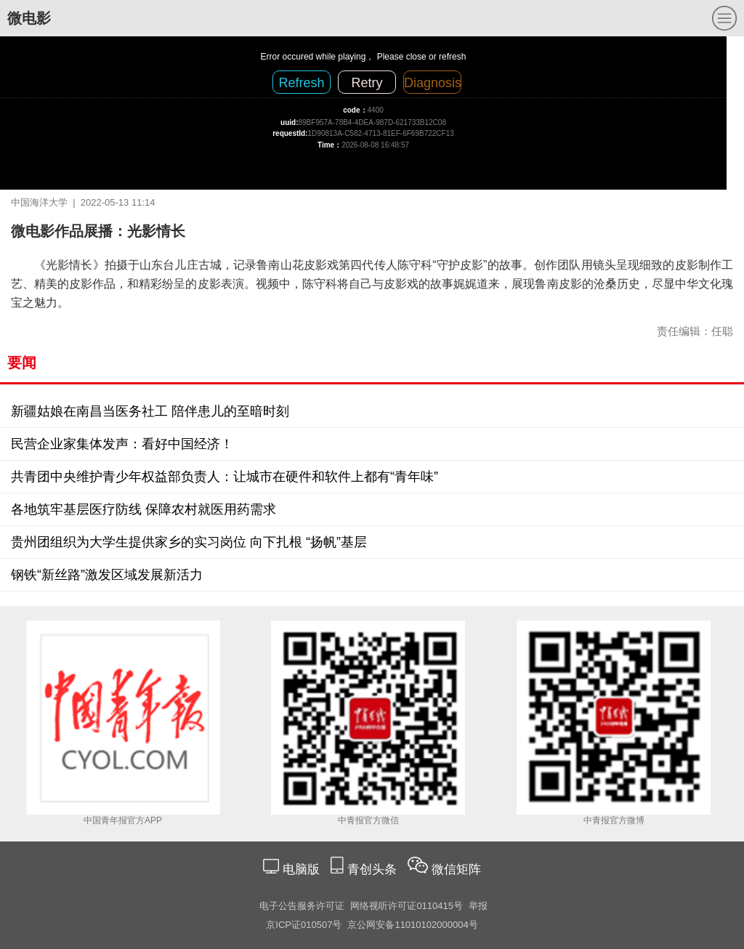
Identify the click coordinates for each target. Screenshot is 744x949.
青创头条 (373, 869)
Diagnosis (432, 83)
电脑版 (301, 869)
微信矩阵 (456, 869)
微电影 (29, 18)
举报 (478, 905)
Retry (366, 83)
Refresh (301, 83)
